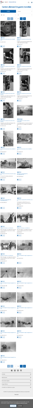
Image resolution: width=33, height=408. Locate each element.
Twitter (15, 370)
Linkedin (18, 370)
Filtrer (8, 11)
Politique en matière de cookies (21, 404)
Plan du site (16, 394)
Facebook (12, 370)
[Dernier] (24, 18)
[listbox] (25, 11)
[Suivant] (21, 18)
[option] (24, 11)
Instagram (21, 370)
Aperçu (2, 46)
